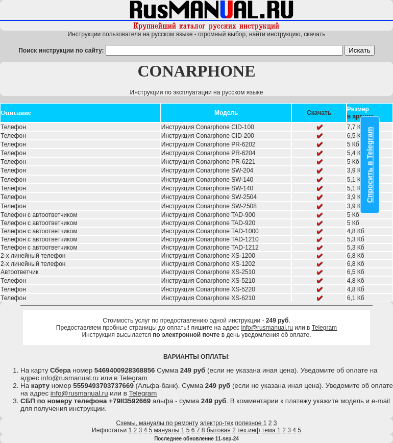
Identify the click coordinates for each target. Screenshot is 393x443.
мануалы (167, 430)
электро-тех (217, 423)
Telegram (324, 327)
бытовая (219, 430)
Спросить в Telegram (370, 165)
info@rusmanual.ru (267, 327)
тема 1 (271, 430)
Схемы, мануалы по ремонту (157, 423)
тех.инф (248, 430)
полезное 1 (251, 423)
